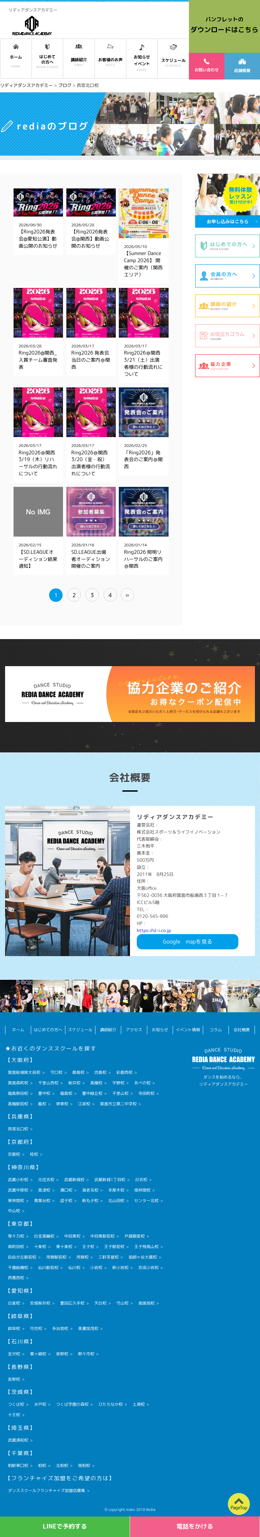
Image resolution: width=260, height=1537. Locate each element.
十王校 (14, 1415)
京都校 (14, 1154)
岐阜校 (14, 1328)
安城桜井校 (40, 1303)
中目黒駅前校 (102, 1236)
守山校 (122, 1303)
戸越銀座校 (134, 1236)
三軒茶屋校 (108, 1257)
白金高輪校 (44, 1236)
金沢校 (14, 1354)
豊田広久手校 (72, 1303)
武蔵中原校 (18, 1190)
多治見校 (60, 1328)
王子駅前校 (114, 1246)
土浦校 (138, 1404)
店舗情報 (242, 66)
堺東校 (62, 1104)
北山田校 (116, 1200)
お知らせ (160, 1030)
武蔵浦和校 (18, 1440)
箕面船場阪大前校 (24, 1072)
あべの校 (142, 1083)
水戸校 (40, 1404)
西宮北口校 (18, 1129)
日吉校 (141, 1179)
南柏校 (84, 1465)
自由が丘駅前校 (22, 1257)
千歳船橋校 (18, 1267)
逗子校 (66, 1200)
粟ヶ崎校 (38, 1354)
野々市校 (86, 1354)
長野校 (14, 1379)
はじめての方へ (48, 1030)
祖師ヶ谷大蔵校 (142, 1257)
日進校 (14, 1303)
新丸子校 (90, 1200)
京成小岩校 (148, 1267)
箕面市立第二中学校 (118, 1104)
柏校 (42, 1465)
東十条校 (64, 1246)
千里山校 (120, 1093)
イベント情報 (188, 1030)
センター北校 (146, 1200)
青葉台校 (42, 1200)
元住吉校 (46, 1179)
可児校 (36, 1328)
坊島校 (100, 1072)
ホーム (18, 1030)
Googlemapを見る (187, 941)
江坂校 (84, 1104)
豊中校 (44, 1093)
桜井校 (74, 1083)
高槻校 (96, 1083)
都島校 (78, 1072)
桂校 (34, 1154)
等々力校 (16, 1236)
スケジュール (80, 1030)
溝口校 (66, 1190)
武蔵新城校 (74, 1179)
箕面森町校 (18, 1083)
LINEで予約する (65, 1526)
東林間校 (16, 1200)
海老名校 (90, 1190)
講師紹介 (108, 1030)
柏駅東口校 (18, 1465)
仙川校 (74, 1267)
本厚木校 (116, 1190)
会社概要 (242, 1030)
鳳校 (42, 1104)
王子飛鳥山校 (146, 1246)
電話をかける (195, 1526)
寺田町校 (146, 1093)
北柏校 (62, 1465)
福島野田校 (18, 1093)
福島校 (66, 1093)
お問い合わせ (206, 65)
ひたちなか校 (110, 1404)
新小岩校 (120, 1267)
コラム (216, 1030)
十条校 (40, 1246)
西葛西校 (16, 1278)
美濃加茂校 (88, 1328)
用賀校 (82, 1257)
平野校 (118, 1083)
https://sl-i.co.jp (154, 930)
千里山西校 (48, 1083)
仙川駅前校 (48, 1267)
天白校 (100, 1303)
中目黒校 (72, 1236)
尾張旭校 (146, 1303)
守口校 (56, 1072)
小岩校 (96, 1267)
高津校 (44, 1190)
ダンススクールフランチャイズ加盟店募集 (46, 1490)
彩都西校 (124, 1072)
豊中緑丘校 (92, 1093)
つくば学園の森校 (72, 1404)
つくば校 (16, 1404)
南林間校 (142, 1190)
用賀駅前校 (56, 1257)
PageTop (239, 1508)
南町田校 (16, 1246)
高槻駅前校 (18, 1104)
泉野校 (62, 1354)
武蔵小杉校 (18, 1179)
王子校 (88, 1246)
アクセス (134, 1030)
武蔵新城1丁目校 (109, 1179)
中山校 (14, 1211)
